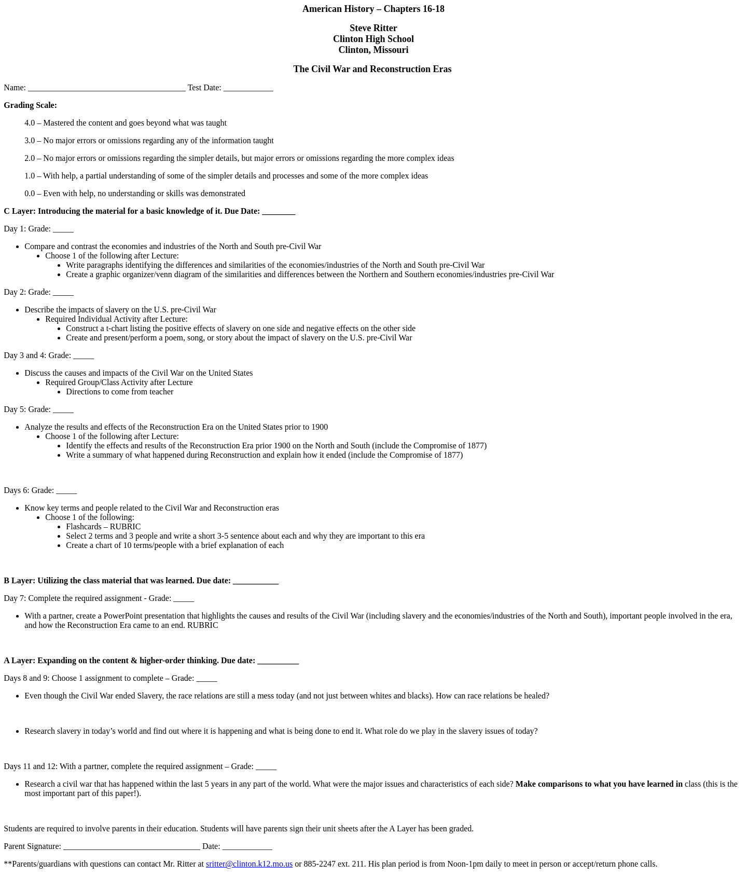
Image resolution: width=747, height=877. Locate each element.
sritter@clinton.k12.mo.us (249, 863)
